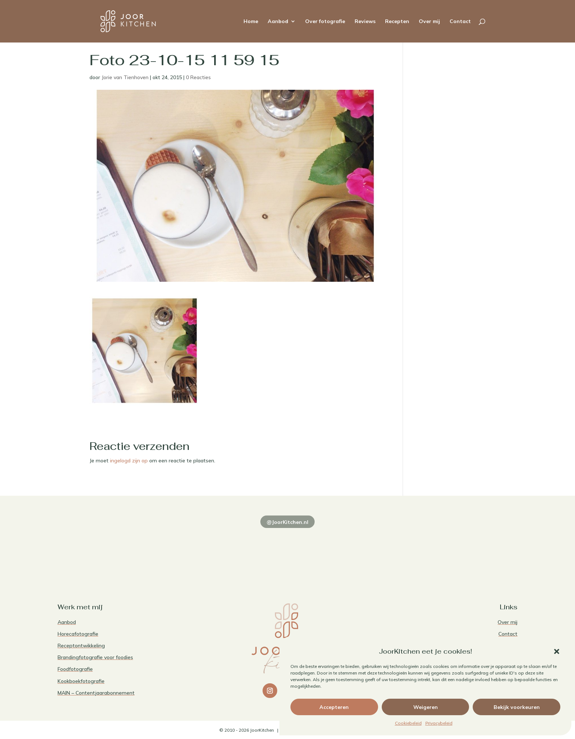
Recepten (397, 22)
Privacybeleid (439, 723)
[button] (556, 651)
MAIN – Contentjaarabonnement (96, 693)
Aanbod (278, 22)
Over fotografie (325, 22)
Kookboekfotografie (81, 681)
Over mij (429, 22)
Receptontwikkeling (81, 645)
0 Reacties (198, 77)
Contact (460, 22)
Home (250, 22)
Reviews (365, 22)
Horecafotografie (78, 634)
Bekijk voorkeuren (517, 707)
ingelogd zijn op (129, 460)
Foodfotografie (75, 669)
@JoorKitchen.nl (287, 522)
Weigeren (425, 707)
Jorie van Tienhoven (125, 77)
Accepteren (334, 707)
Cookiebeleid (408, 723)
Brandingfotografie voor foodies (95, 657)
